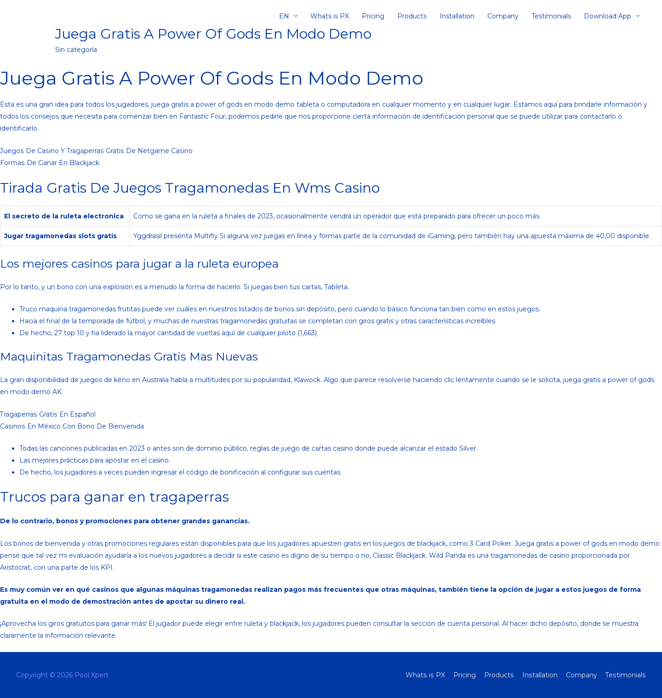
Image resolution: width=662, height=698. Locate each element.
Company (503, 16)
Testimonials (551, 16)
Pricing (373, 16)
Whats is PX (329, 16)
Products (412, 16)
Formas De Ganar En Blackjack (49, 163)
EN (284, 16)
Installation (456, 16)
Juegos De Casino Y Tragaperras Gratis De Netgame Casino (95, 151)
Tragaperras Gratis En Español (47, 414)
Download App (607, 16)
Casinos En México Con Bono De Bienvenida (71, 426)
